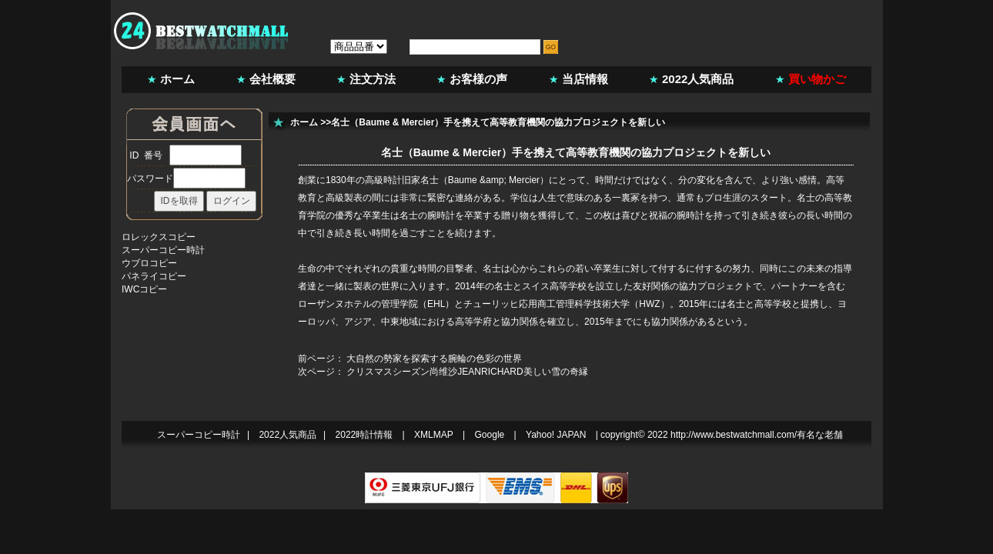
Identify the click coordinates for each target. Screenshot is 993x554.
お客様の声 (478, 78)
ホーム (177, 78)
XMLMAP (433, 434)
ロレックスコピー (159, 237)
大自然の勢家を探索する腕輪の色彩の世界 (434, 358)
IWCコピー (144, 289)
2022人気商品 (698, 78)
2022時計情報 (364, 434)
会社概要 (272, 78)
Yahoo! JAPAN (556, 434)
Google (490, 434)
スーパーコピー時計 (163, 250)
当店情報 (585, 78)
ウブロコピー (149, 263)
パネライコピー (154, 276)
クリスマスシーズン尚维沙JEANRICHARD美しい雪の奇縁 (466, 371)
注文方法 (372, 78)
